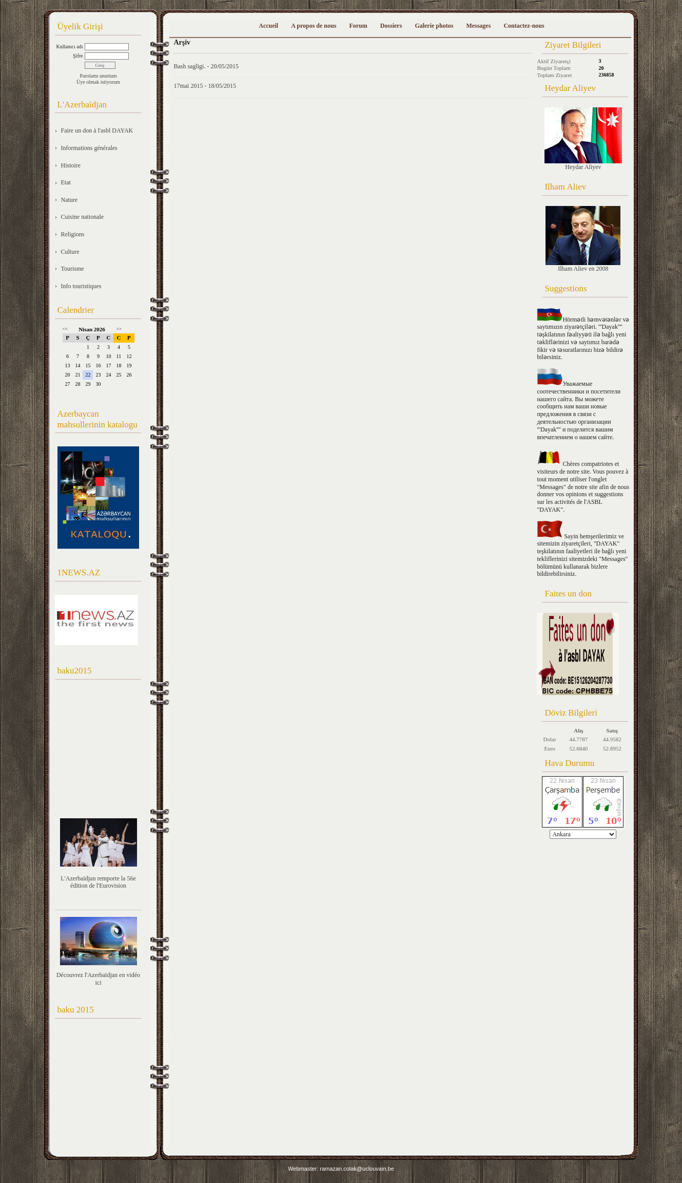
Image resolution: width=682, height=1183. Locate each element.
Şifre (78, 56)
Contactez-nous (523, 25)
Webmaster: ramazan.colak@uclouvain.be (341, 1169)
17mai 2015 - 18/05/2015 (204, 85)
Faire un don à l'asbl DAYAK (97, 130)
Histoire (71, 165)
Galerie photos (434, 25)
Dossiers (391, 25)
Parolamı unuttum (98, 76)
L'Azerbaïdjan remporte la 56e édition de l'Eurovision (98, 882)
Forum (358, 25)
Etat (66, 182)
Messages (478, 25)
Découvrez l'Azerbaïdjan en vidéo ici (98, 978)
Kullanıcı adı (69, 46)
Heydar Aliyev (583, 139)
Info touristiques (81, 286)
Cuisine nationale (82, 216)
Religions (73, 234)
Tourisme (72, 268)
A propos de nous (313, 25)
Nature (69, 199)
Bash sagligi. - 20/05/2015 (206, 66)
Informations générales (89, 148)
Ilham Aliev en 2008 (582, 239)
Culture (70, 251)
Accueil (268, 25)
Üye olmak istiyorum (98, 82)
